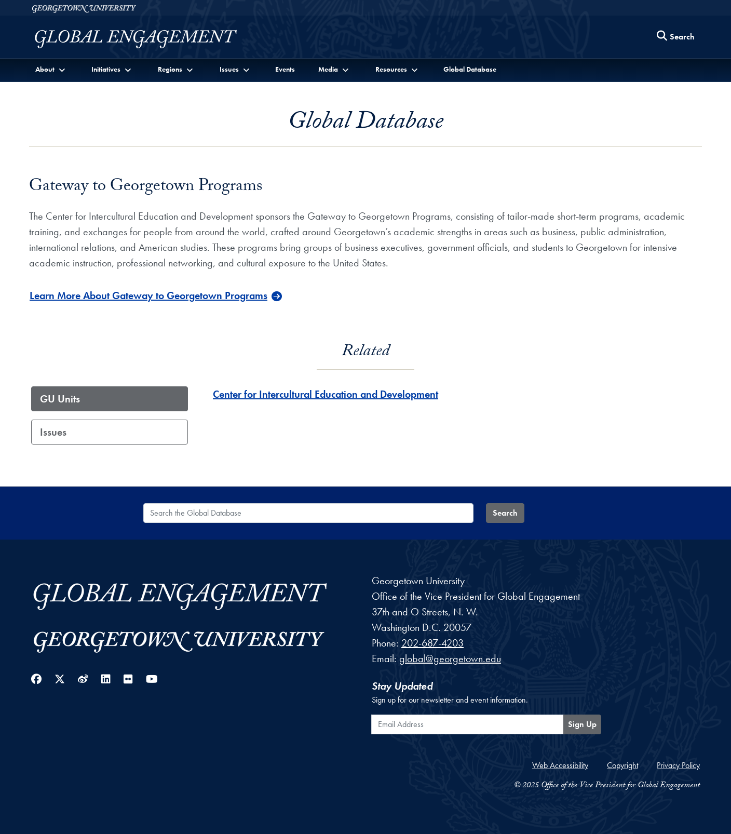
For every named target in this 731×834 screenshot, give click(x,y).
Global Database (469, 69)
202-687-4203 (432, 643)
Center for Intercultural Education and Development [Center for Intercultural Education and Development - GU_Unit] (325, 394)
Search (505, 512)
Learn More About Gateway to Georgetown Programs (148, 295)
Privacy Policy (678, 765)
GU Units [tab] (60, 399)
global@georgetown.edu (450, 658)
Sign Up (582, 724)
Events (285, 69)
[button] (51, 69)
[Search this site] (676, 37)
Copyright (622, 765)
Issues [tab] (53, 432)
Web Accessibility (560, 765)
